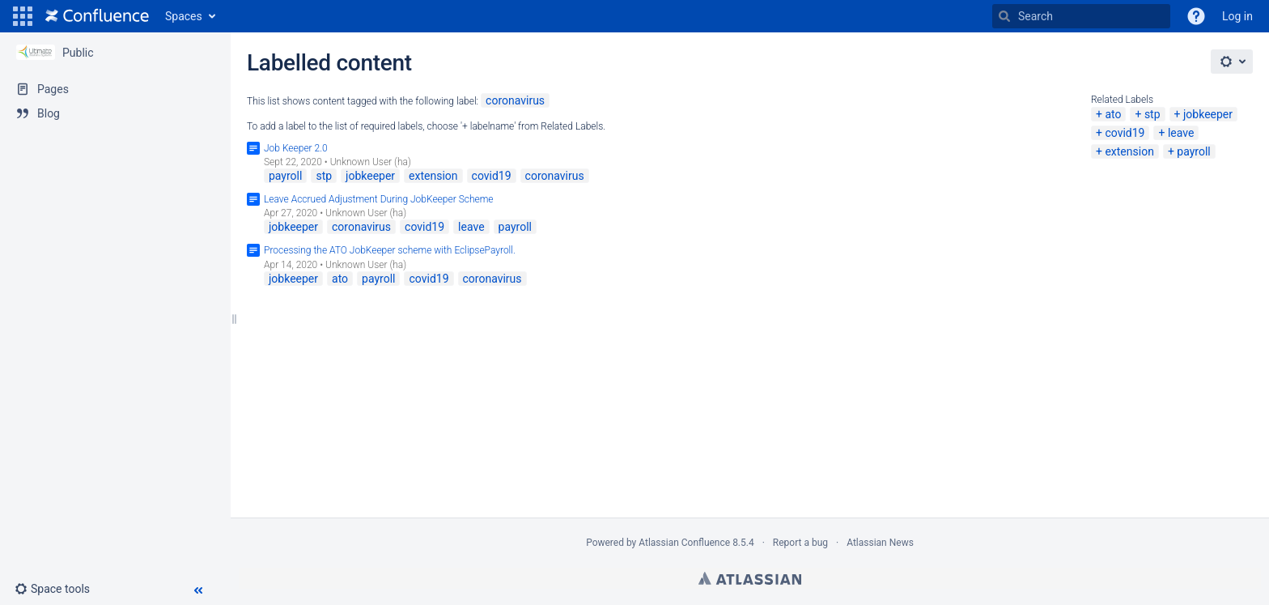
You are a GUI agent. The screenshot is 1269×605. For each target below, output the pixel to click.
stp (1152, 114)
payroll (1193, 151)
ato (1113, 114)
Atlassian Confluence (684, 542)
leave (1181, 132)
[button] (22, 16)
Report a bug (800, 542)
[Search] (1004, 16)
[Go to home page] (97, 16)
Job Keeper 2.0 (296, 148)
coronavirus (515, 100)
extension (1129, 151)
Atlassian (749, 578)
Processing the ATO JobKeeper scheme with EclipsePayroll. (390, 250)
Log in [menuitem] (1237, 16)
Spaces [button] (183, 16)
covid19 (1124, 132)
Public (78, 52)
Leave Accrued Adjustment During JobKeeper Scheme (379, 199)
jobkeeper (1208, 114)
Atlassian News (880, 542)
